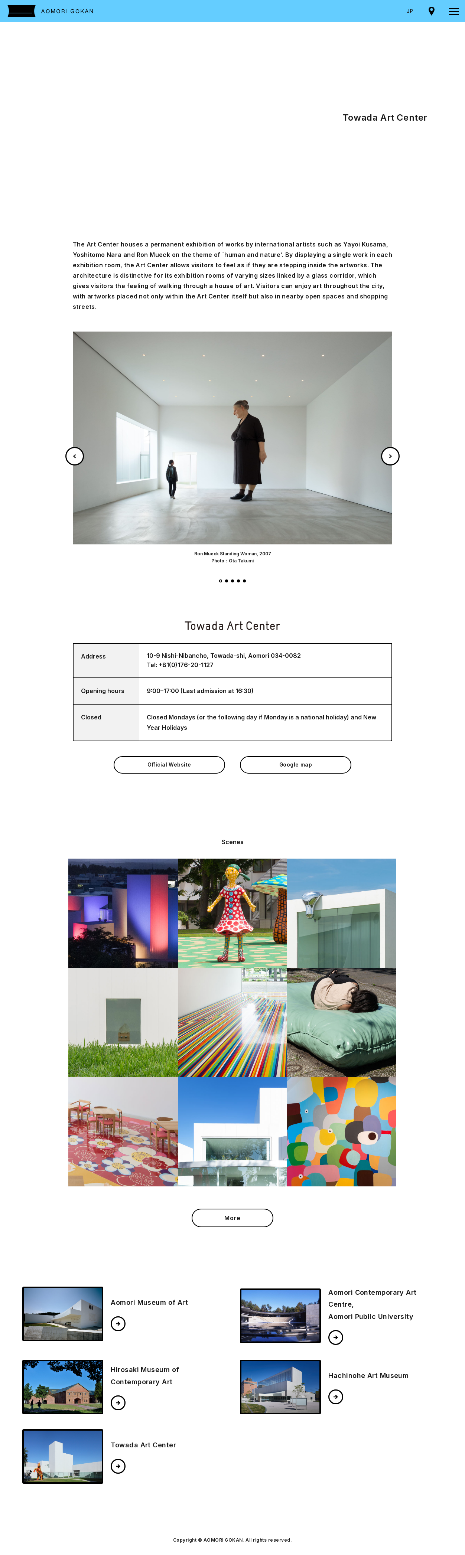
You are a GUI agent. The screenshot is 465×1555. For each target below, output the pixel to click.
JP (409, 11)
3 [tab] (232, 580)
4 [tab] (238, 580)
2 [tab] (226, 580)
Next (390, 456)
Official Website (169, 767)
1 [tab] (220, 580)
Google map (295, 767)
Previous (74, 456)
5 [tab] (244, 580)
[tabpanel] (232, 447)
